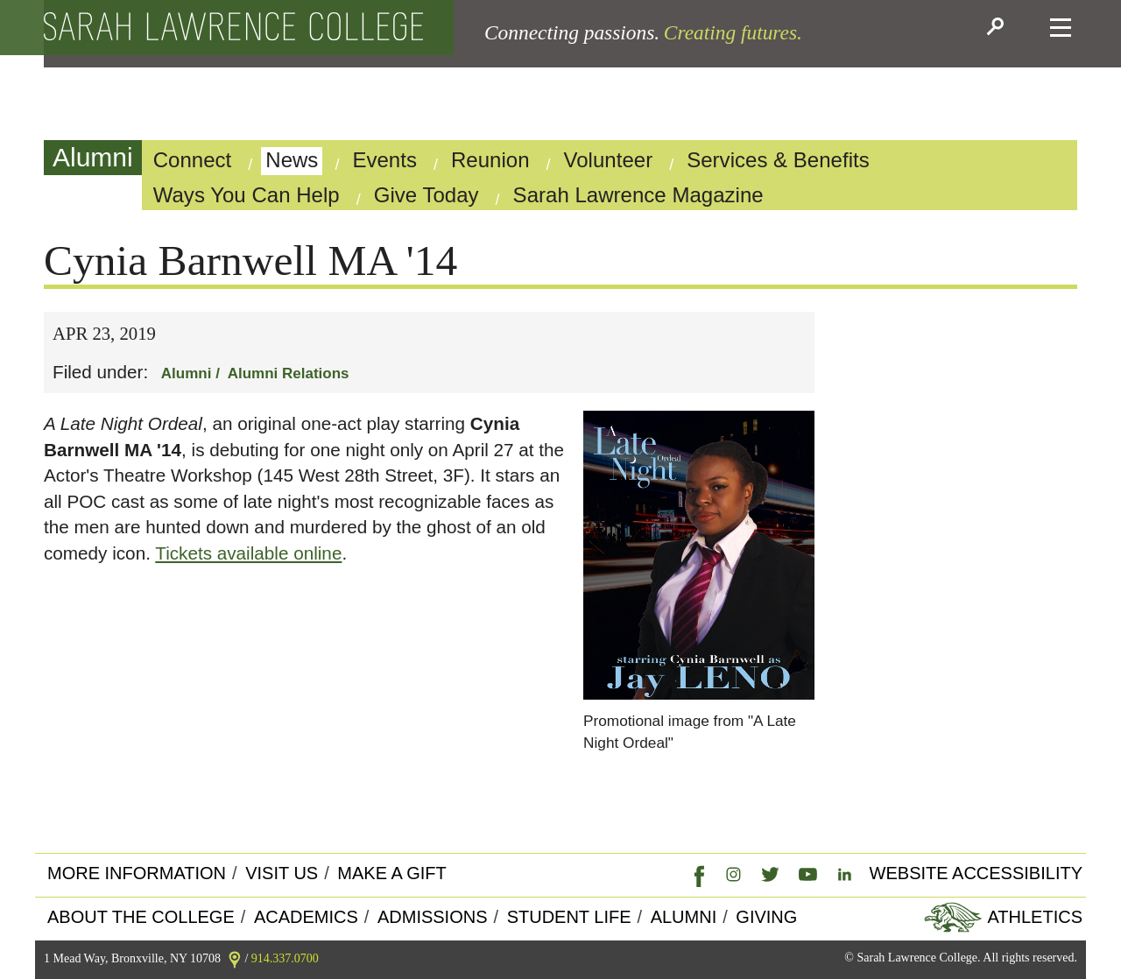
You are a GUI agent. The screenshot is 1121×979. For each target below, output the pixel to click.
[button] (998, 28)
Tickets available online (248, 553)
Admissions (432, 916)
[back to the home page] (233, 27)
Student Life (569, 916)
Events (384, 160)
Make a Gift (391, 873)
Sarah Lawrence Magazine (638, 195)
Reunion (490, 160)
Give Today (426, 195)
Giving (766, 916)
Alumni (93, 157)
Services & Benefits (778, 160)
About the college (141, 916)
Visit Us (281, 873)
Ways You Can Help (246, 195)
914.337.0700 (285, 958)
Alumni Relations (288, 373)
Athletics (1033, 916)
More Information (136, 873)
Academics (306, 916)
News (291, 160)
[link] (696, 874)
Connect (192, 160)
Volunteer (608, 160)
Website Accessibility (976, 873)
